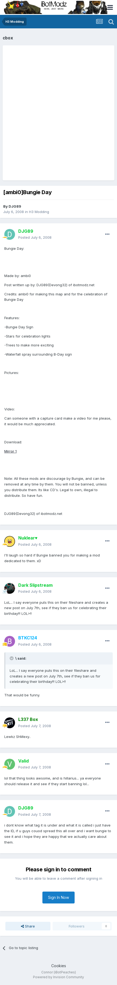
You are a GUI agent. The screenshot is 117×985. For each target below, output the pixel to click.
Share (28, 926)
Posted (35, 237)
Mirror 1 (10, 451)
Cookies (58, 965)
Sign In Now (58, 897)
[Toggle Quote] (12, 658)
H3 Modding (39, 212)
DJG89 (15, 206)
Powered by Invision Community (58, 977)
